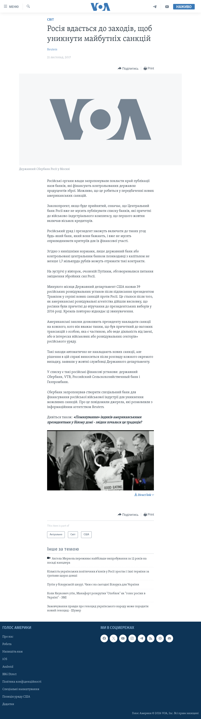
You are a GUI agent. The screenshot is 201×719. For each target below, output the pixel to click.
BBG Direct (9, 674)
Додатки (8, 704)
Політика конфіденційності (21, 681)
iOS (4, 659)
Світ (50, 20)
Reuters (52, 49)
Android (7, 666)
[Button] (128, 68)
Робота (7, 644)
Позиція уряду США (16, 696)
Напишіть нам (12, 651)
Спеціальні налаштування (20, 689)
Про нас (7, 636)
